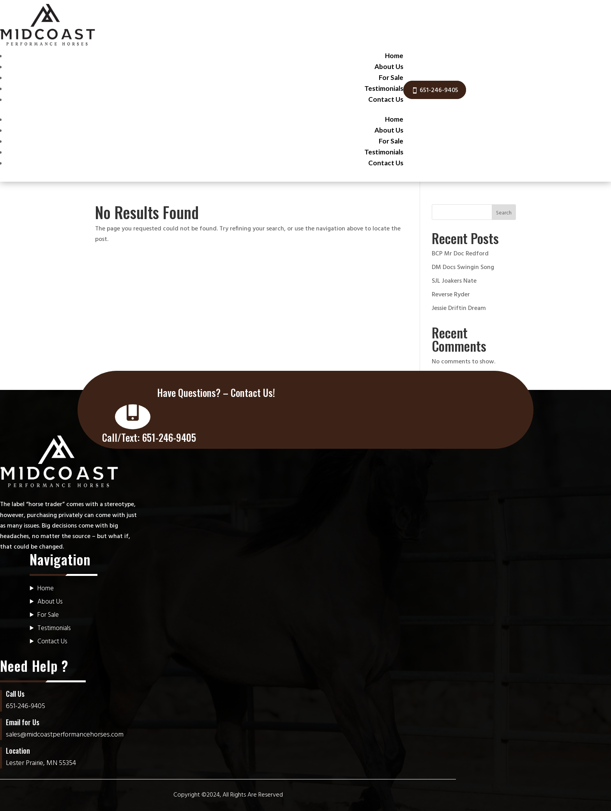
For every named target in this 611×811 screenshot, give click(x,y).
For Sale (391, 77)
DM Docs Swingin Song (463, 267)
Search (504, 213)
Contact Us (385, 99)
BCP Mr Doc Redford (460, 254)
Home (394, 55)
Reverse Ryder (451, 295)
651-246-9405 (439, 90)
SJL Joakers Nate (454, 281)
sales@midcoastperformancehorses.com (65, 734)
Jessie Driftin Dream (459, 308)
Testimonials (383, 88)
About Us (388, 66)
